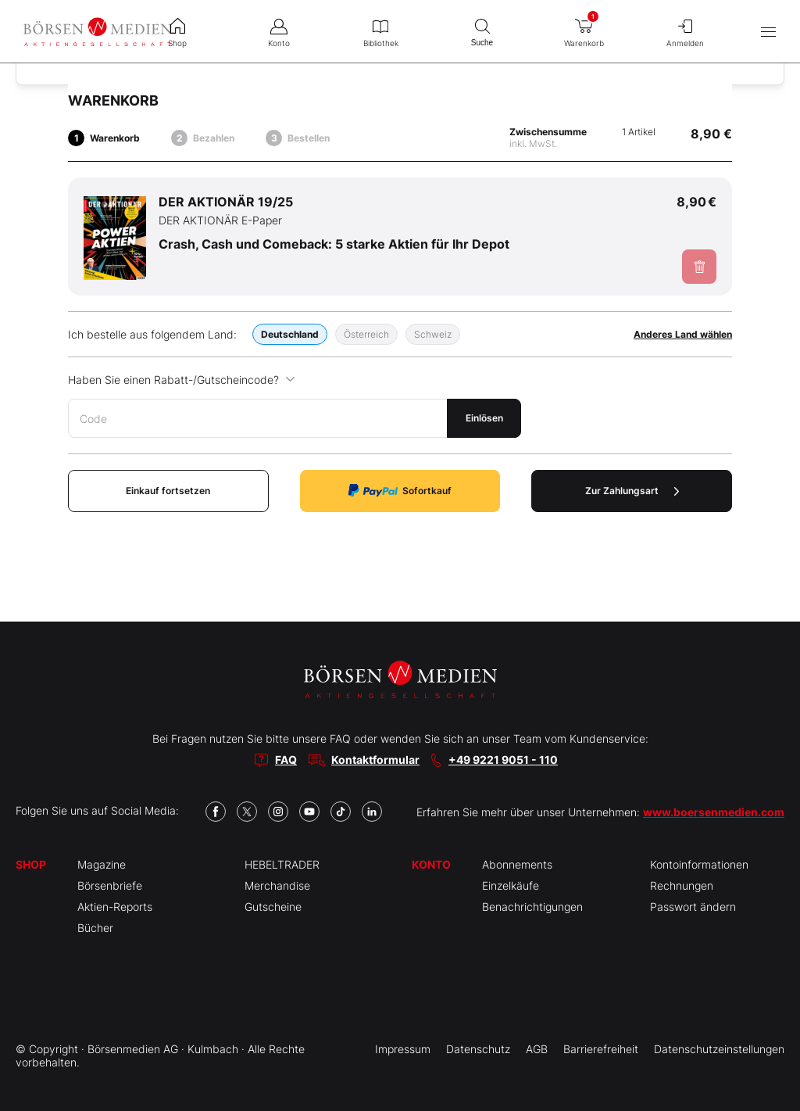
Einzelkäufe (510, 885)
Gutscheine (273, 906)
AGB (537, 1048)
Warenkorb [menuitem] (583, 28)
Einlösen (484, 418)
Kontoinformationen (699, 864)
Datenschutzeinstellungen (719, 1048)
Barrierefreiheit (600, 1048)
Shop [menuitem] (177, 31)
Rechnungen (681, 885)
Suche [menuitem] (482, 31)
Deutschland (290, 334)
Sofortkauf (400, 490)
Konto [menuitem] (279, 31)
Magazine (101, 864)
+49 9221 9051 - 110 (503, 759)
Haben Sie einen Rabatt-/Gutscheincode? (181, 379)
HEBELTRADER (282, 864)
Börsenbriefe (109, 885)
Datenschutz (478, 1048)
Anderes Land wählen (683, 334)
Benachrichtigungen (532, 906)
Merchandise (277, 885)
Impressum (402, 1048)
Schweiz (433, 334)
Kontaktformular (375, 759)
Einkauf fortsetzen (168, 490)
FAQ (286, 759)
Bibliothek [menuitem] (380, 31)
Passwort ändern (693, 906)
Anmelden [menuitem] (685, 31)
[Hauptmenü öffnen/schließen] (768, 31)
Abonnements (517, 864)
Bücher (95, 927)
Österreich (366, 334)
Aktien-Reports (114, 906)
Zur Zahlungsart (632, 490)
